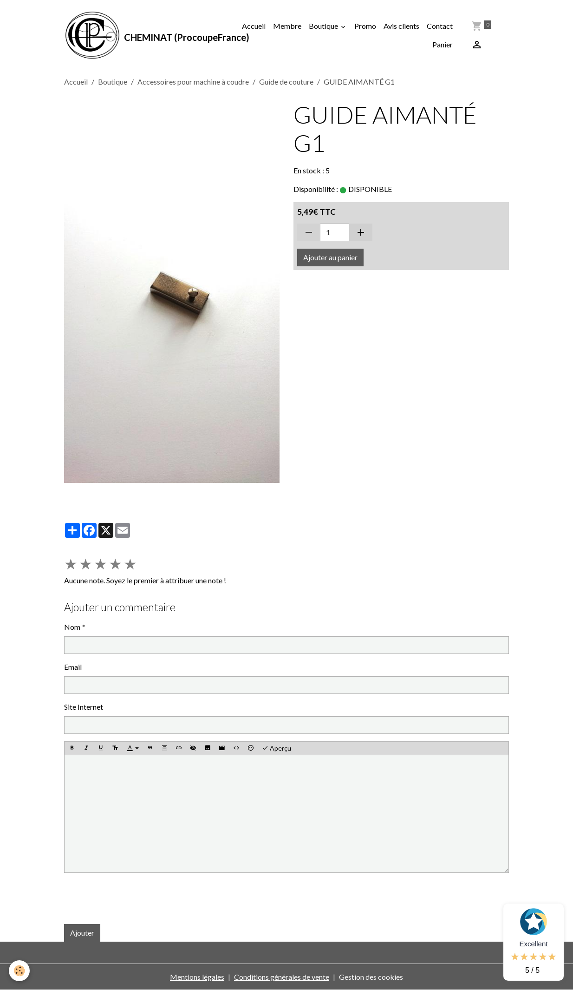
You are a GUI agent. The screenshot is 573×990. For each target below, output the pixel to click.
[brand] (146, 35)
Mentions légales (197, 976)
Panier (442, 44)
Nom (72, 626)
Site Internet (83, 706)
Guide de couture (286, 81)
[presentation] (134, 898)
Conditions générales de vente (281, 976)
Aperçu (276, 748)
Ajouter (82, 932)
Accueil (254, 25)
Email (73, 666)
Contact (440, 25)
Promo (365, 25)
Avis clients (401, 25)
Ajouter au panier (330, 257)
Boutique (324, 25)
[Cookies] (19, 970)
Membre (287, 25)
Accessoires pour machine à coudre (193, 81)
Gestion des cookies (371, 976)
